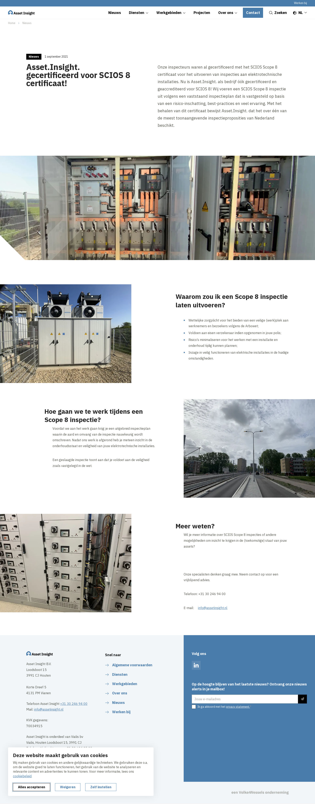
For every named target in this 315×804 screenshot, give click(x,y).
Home (11, 23)
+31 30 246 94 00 (73, 704)
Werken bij (300, 3)
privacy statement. (238, 707)
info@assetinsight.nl (212, 608)
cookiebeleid (22, 776)
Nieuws (27, 23)
